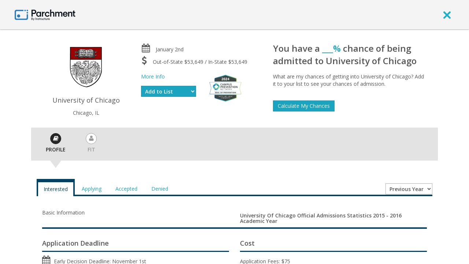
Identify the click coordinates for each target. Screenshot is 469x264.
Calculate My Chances (304, 105)
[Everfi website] (225, 87)
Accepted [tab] (126, 188)
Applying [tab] (91, 188)
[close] (447, 14)
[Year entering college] (408, 188)
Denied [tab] (159, 188)
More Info (153, 76)
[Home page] (45, 14)
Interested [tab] (56, 189)
